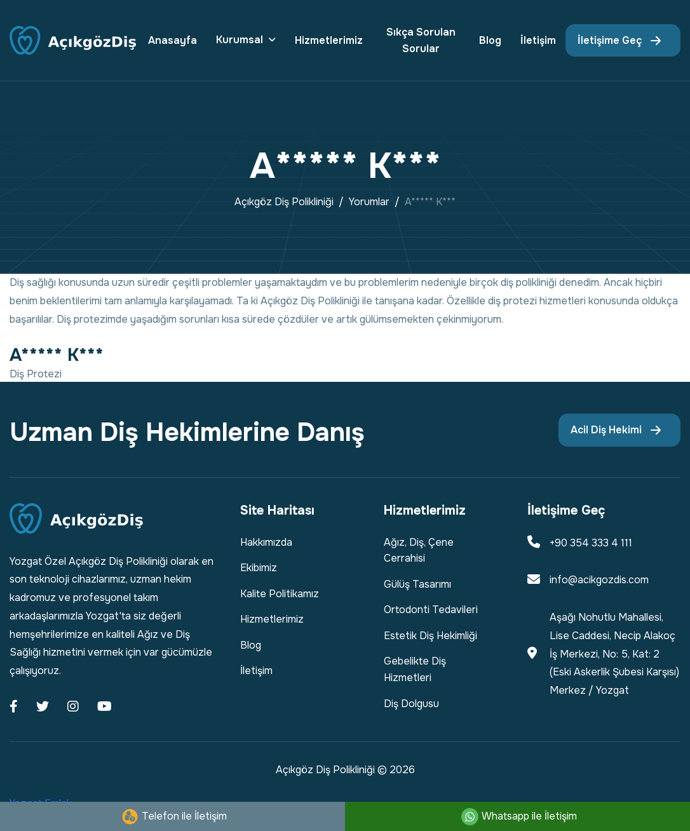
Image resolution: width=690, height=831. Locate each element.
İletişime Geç (610, 40)
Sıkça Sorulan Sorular (421, 40)
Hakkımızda (266, 542)
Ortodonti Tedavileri (431, 609)
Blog (490, 40)
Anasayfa (172, 40)
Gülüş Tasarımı (417, 584)
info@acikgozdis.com (599, 579)
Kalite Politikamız (279, 593)
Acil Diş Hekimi (606, 429)
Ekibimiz (258, 567)
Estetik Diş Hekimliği (430, 635)
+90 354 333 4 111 (591, 543)
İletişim (538, 40)
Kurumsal (239, 39)
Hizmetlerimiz (329, 40)
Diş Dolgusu (411, 703)
